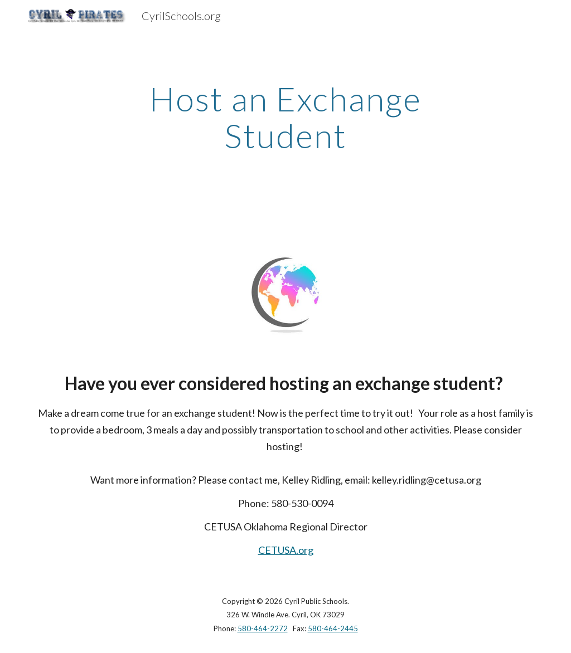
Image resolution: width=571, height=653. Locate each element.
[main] (285, 117)
